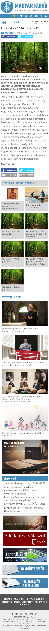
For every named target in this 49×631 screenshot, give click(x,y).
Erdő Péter (18, 507)
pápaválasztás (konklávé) (16, 490)
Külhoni (40, 599)
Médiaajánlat (18, 626)
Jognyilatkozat (30, 626)
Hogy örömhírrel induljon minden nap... (18, 446)
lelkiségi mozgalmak (20, 500)
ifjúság (19, 487)
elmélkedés (9, 487)
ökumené (10, 493)
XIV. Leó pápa (27, 599)
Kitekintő (7, 602)
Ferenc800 (38, 507)
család (28, 486)
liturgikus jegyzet (12, 511)
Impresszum (7, 626)
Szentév (27, 504)
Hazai (15, 599)
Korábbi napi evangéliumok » (34, 472)
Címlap (7, 599)
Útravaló (34, 490)
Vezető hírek (11, 297)
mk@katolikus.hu (30, 621)
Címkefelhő (10, 478)
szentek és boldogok (14, 483)
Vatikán (28, 507)
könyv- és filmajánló (35, 483)
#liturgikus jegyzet (12, 182)
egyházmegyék (13, 504)
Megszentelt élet (23, 602)
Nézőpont (8, 33)
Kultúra (24, 604)
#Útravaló (30, 182)
